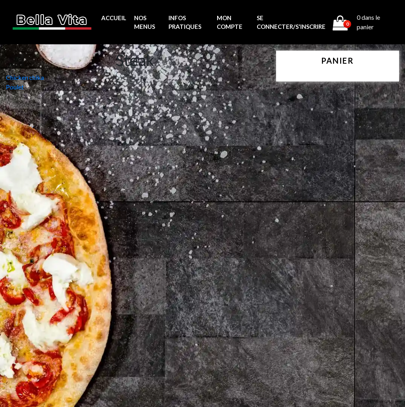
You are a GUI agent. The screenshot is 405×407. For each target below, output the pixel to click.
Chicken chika (25, 77)
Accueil (113, 17)
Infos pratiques (184, 22)
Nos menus (144, 22)
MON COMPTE (229, 22)
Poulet (15, 87)
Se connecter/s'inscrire (291, 22)
